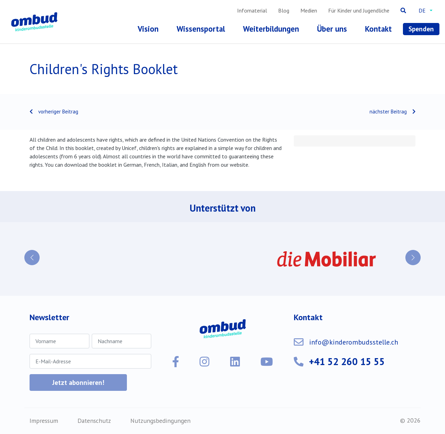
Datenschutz (94, 421)
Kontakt (378, 29)
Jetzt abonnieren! (78, 382)
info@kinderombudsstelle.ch (353, 342)
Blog (283, 10)
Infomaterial (252, 10)
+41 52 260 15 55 (347, 361)
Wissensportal (201, 29)
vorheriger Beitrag (58, 111)
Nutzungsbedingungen (160, 421)
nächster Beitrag (388, 111)
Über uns (332, 29)
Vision (148, 29)
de (422, 10)
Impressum (44, 421)
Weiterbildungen (271, 29)
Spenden (421, 28)
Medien (308, 10)
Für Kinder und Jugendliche (358, 10)
